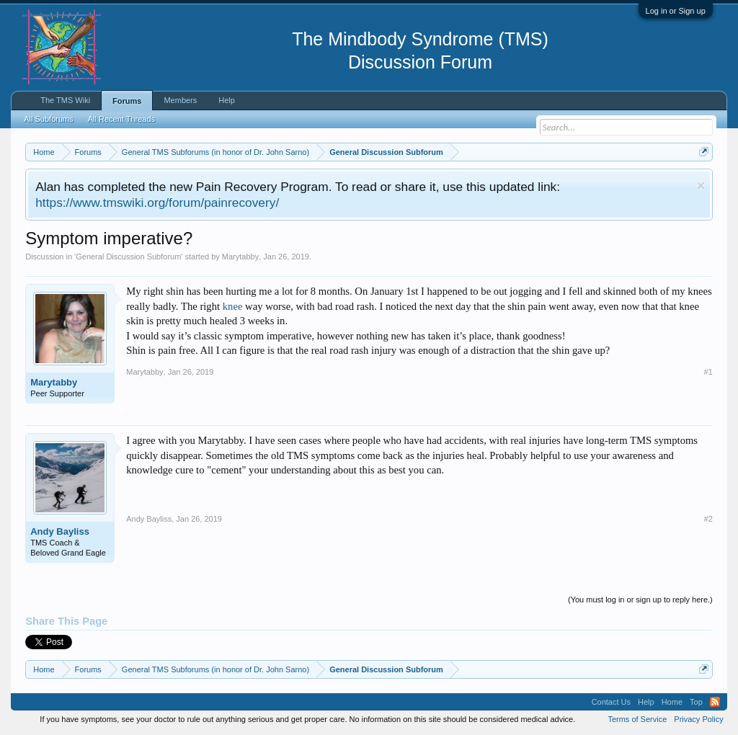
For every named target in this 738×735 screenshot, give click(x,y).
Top (696, 702)
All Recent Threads (121, 119)
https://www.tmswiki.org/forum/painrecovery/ (157, 202)
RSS (715, 702)
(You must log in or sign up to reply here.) (640, 599)
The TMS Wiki (65, 100)
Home (672, 702)
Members (180, 100)
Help (226, 100)
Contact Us (611, 702)
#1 (708, 372)
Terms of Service (637, 719)
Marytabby (240, 256)
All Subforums (48, 119)
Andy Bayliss (59, 531)
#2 (708, 518)
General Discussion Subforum (128, 256)
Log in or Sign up (676, 10)
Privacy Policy (698, 719)
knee (233, 306)
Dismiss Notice (700, 185)
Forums (126, 101)
